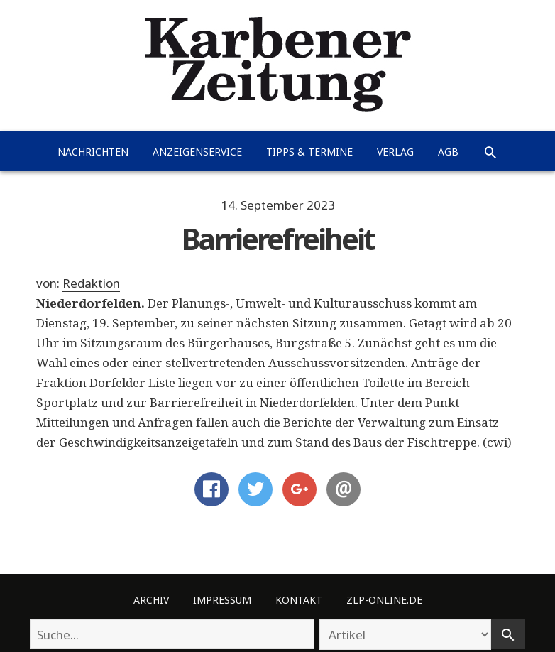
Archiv (151, 600)
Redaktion (91, 283)
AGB (448, 151)
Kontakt (298, 600)
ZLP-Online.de (384, 600)
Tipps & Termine (309, 151)
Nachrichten (92, 151)
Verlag (395, 151)
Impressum (222, 600)
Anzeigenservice (197, 151)
